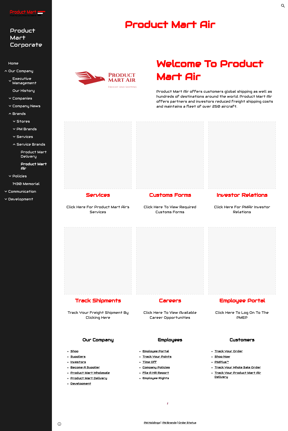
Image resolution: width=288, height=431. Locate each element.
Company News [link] (26, 106)
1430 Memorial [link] (26, 184)
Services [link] (25, 137)
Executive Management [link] (24, 81)
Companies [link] (22, 98)
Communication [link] (22, 191)
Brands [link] (19, 114)
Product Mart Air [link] (34, 166)
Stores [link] (23, 121)
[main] (170, 25)
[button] (283, 6)
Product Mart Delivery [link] (34, 154)
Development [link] (20, 199)
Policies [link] (19, 176)
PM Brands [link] (27, 129)
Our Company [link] (20, 71)
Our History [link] (23, 91)
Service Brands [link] (31, 144)
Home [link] (13, 63)
